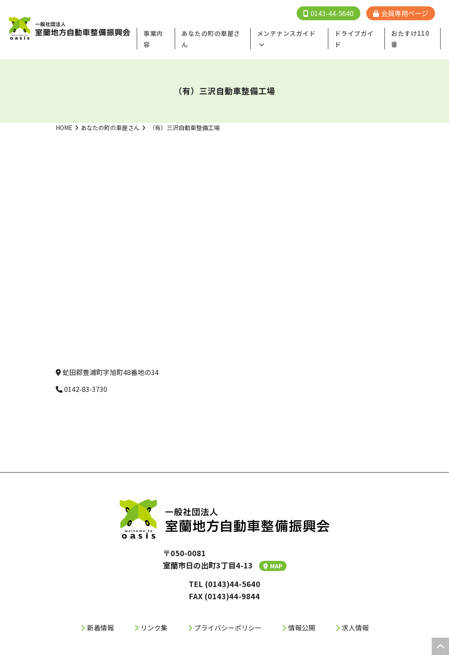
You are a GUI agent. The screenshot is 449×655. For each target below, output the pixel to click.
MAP (272, 554)
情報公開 (301, 616)
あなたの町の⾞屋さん (222, 33)
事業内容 (167, 33)
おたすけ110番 (414, 33)
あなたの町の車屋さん (110, 116)
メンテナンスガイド (291, 33)
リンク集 (154, 616)
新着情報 (100, 616)
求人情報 (355, 616)
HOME (64, 116)
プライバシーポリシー (228, 616)
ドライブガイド (360, 33)
